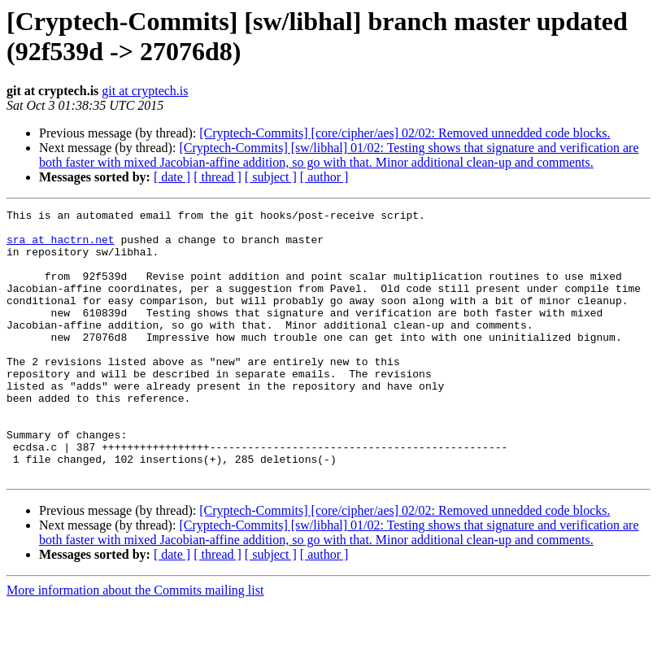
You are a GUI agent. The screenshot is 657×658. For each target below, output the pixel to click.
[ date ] (172, 177)
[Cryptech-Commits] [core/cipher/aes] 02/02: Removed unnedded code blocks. (404, 133)
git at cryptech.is (145, 91)
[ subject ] (271, 177)
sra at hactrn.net (61, 246)
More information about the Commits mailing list (135, 644)
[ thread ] (217, 177)
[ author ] (324, 177)
